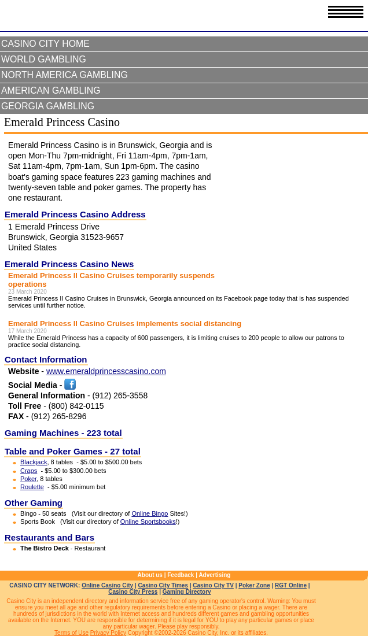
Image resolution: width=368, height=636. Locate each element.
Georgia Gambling (47, 106)
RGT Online (291, 585)
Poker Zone (254, 585)
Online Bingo (149, 513)
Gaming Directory (187, 592)
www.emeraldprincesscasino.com (106, 371)
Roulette (32, 486)
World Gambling (43, 59)
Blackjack (33, 461)
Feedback (180, 575)
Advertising (214, 575)
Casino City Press (132, 592)
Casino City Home (45, 44)
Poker (28, 478)
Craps (28, 470)
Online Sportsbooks (148, 521)
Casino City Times (163, 585)
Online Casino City (107, 585)
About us (150, 575)
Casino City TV (213, 585)
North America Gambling (64, 75)
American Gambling (51, 90)
